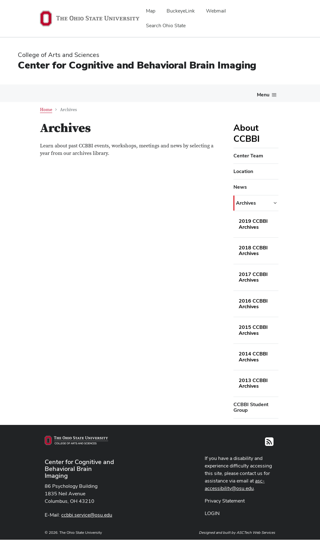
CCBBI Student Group (250, 407)
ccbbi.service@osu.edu (86, 515)
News (240, 187)
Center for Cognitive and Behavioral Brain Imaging (137, 65)
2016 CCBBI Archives (253, 304)
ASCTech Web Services (256, 532)
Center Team (248, 155)
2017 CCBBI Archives (253, 277)
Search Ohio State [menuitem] (166, 25)
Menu (263, 94)
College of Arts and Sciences (58, 55)
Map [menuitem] (150, 11)
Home (46, 110)
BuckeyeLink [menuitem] (181, 11)
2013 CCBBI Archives (253, 383)
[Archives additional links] (275, 203)
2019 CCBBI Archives (253, 224)
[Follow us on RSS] (269, 443)
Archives (246, 203)
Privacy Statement (225, 501)
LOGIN (212, 513)
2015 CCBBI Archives (253, 330)
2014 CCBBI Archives (253, 356)
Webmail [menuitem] (216, 11)
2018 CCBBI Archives (253, 250)
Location (243, 171)
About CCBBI (246, 133)
